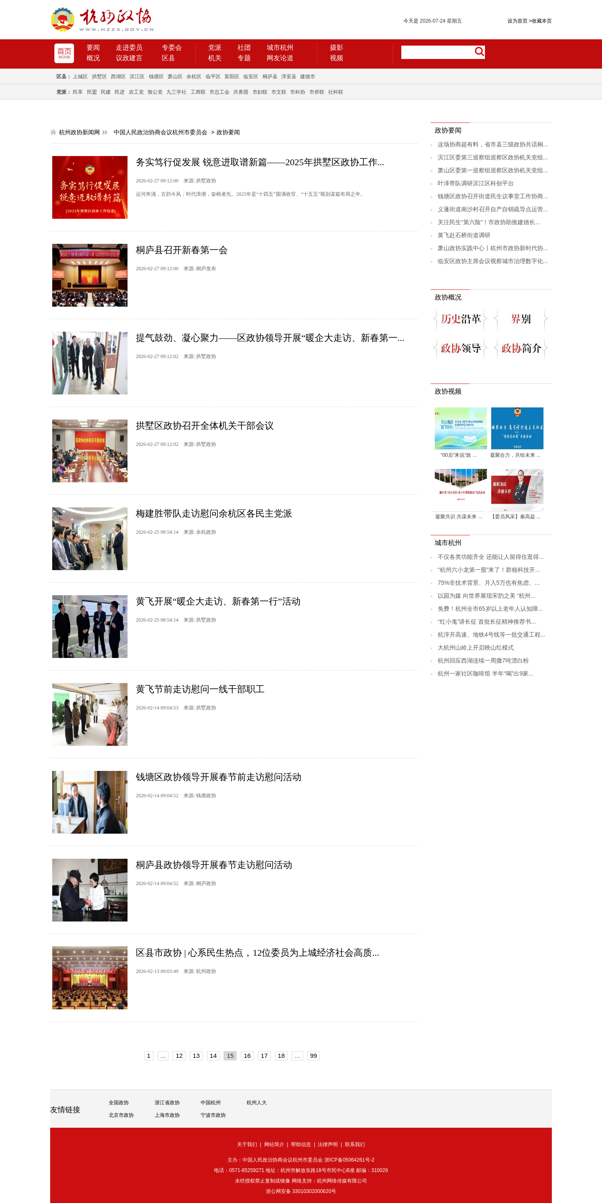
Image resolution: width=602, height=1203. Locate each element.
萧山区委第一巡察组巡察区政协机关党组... (493, 170)
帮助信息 (301, 1144)
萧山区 (175, 76)
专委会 (172, 47)
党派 (215, 47)
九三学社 (176, 92)
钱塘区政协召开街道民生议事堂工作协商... (493, 196)
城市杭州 (280, 47)
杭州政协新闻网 (79, 132)
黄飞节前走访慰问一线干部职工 (200, 689)
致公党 (155, 92)
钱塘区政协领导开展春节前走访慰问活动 (218, 777)
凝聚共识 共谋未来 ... (458, 517)
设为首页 (518, 21)
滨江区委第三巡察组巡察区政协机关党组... (493, 157)
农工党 (136, 92)
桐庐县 (270, 76)
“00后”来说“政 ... (459, 455)
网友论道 (280, 57)
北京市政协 (121, 1115)
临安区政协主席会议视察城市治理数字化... (493, 261)
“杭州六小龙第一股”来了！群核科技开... (489, 569)
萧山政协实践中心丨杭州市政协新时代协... (493, 248)
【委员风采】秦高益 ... (515, 517)
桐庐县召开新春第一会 (182, 250)
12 (179, 1055)
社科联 (335, 92)
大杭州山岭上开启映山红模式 (476, 647)
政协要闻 (228, 132)
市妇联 (260, 92)
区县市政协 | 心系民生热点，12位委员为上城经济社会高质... (257, 952)
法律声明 (328, 1144)
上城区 (80, 76)
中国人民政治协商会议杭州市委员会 (160, 132)
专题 (244, 57)
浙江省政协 (167, 1103)
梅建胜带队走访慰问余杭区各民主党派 (214, 513)
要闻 (93, 47)
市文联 (278, 92)
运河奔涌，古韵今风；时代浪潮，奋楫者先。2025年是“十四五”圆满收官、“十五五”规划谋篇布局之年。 (250, 194)
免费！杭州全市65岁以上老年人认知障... (490, 608)
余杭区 (194, 76)
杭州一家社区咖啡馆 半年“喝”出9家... (485, 673)
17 (264, 1055)
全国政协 (119, 1103)
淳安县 (288, 76)
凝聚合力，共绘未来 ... (515, 455)
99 (313, 1055)
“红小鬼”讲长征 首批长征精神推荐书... (487, 621)
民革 (78, 92)
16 (247, 1055)
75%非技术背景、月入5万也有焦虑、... (488, 582)
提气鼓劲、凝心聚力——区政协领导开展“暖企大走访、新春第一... (270, 338)
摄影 (336, 47)
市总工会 (219, 92)
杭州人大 (257, 1103)
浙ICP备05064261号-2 (349, 1160)
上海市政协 (167, 1115)
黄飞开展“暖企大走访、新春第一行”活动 (218, 601)
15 (230, 1055)
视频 (336, 57)
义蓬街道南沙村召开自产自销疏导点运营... (493, 209)
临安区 (250, 76)
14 (213, 1055)
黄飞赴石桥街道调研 (464, 235)
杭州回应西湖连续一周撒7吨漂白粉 (483, 660)
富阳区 (232, 76)
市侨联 (316, 92)
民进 (120, 92)
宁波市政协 (213, 1115)
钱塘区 (156, 76)
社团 (244, 47)
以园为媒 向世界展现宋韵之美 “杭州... (487, 595)
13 (196, 1055)
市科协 (297, 92)
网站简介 (274, 1144)
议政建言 (129, 57)
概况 (93, 57)
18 (281, 1055)
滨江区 (137, 76)
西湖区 (118, 76)
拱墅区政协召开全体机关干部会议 (205, 425)
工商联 (198, 92)
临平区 (213, 76)
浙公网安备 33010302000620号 (301, 1191)
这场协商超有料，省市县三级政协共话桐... (493, 144)
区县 (168, 57)
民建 (106, 92)
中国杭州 (211, 1103)
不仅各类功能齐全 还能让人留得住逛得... (491, 556)
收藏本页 (540, 21)
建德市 (307, 76)
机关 (215, 57)
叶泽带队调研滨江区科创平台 (476, 183)
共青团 (240, 92)
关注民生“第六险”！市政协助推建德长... (489, 222)
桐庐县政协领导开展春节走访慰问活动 (214, 865)
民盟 (92, 92)
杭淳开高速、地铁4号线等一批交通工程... (491, 634)
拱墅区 (99, 76)
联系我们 (355, 1144)
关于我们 (247, 1144)
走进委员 (129, 47)
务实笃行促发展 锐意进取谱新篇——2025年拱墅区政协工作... (260, 162)
